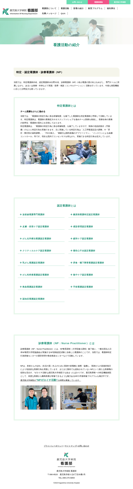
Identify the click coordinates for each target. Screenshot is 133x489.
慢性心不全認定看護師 (83, 251)
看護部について (49, 8)
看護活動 (65, 8)
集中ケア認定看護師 (82, 275)
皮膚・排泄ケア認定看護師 (34, 226)
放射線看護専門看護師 (32, 214)
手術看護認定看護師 (82, 287)
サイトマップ (71, 446)
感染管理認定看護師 (82, 226)
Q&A (63, 13)
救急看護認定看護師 (31, 287)
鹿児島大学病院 (120, 2)
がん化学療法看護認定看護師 (35, 239)
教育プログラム (95, 8)
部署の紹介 (78, 8)
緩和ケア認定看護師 (82, 239)
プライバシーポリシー (53, 446)
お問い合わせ (77, 2)
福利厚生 (111, 8)
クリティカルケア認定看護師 (35, 251)
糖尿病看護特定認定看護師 (85, 214)
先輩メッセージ (49, 13)
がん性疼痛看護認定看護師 (34, 275)
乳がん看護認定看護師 (32, 263)
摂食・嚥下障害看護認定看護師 (87, 263)
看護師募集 (98, 2)
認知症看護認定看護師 (32, 299)
